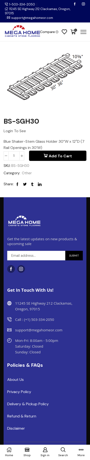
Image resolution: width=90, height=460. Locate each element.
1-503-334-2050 (22, 4)
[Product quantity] (14, 155)
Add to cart (60, 156)
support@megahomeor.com (32, 18)
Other (27, 173)
